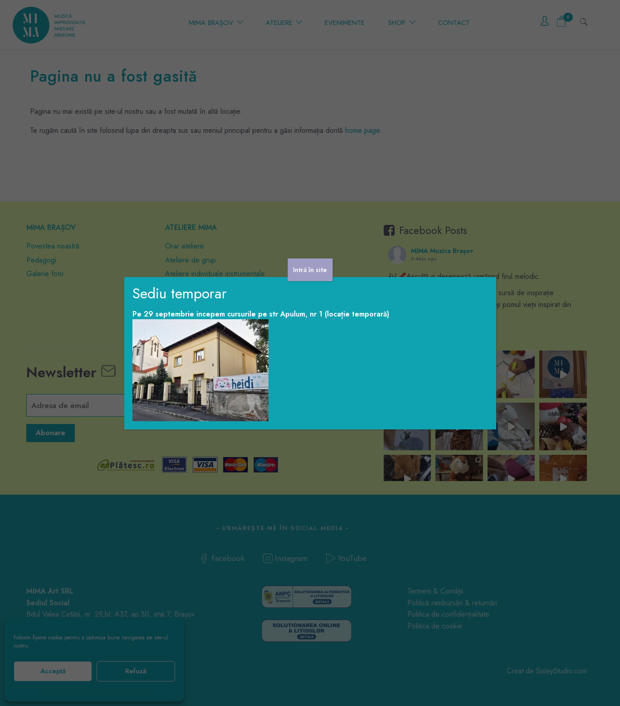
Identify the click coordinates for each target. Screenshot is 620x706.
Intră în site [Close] (310, 269)
